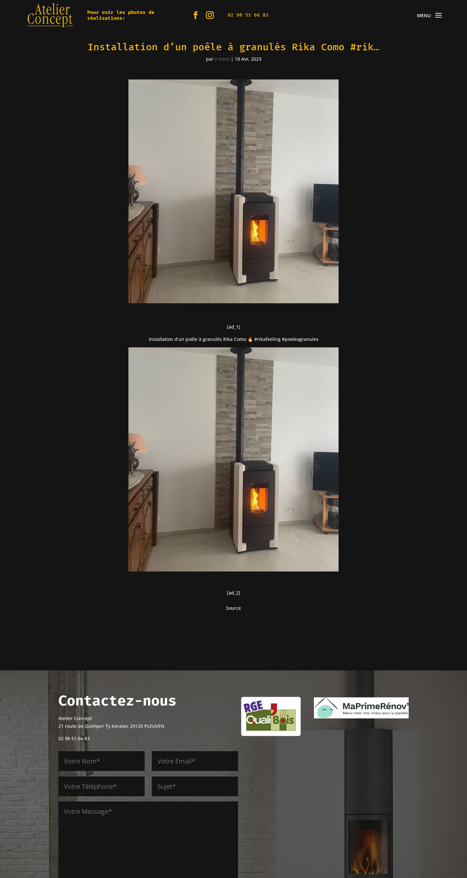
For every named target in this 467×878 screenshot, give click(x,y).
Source (233, 608)
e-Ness (222, 59)
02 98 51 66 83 (248, 15)
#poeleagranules (300, 339)
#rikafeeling (267, 339)
